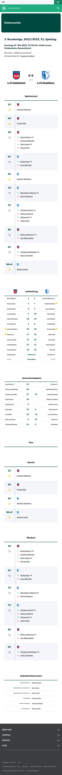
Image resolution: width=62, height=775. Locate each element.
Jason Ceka (24, 221)
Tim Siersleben (11, 314)
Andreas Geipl (9, 404)
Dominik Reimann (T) (48, 298)
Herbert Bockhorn (24, 179)
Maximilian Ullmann (28, 193)
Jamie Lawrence (26, 214)
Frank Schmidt (11, 354)
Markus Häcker (36, 708)
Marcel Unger (36, 693)
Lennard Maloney (24, 109)
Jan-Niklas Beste (26, 238)
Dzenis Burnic (25, 137)
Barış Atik (52, 349)
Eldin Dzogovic (53, 409)
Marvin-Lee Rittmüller (11, 389)
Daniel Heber (51, 314)
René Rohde (35, 688)
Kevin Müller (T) (11, 298)
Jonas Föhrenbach (12, 319)
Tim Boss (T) (54, 384)
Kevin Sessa (25, 144)
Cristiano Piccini (26, 210)
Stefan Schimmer (27, 235)
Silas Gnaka (51, 334)
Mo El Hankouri (26, 196)
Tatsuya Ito (24, 217)
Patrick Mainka (11, 309)
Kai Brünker (25, 162)
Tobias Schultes (36, 698)
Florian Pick (21, 123)
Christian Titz (51, 354)
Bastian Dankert (27, 56)
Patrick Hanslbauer (37, 703)
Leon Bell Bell (26, 165)
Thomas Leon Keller (11, 394)
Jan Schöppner (11, 324)
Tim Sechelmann (53, 414)
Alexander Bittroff (52, 394)
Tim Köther (8, 414)
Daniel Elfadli (51, 324)
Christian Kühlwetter (28, 252)
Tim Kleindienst (11, 349)
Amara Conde (22, 269)
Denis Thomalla (26, 255)
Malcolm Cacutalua (52, 399)
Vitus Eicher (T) (9, 384)
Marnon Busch (11, 303)
